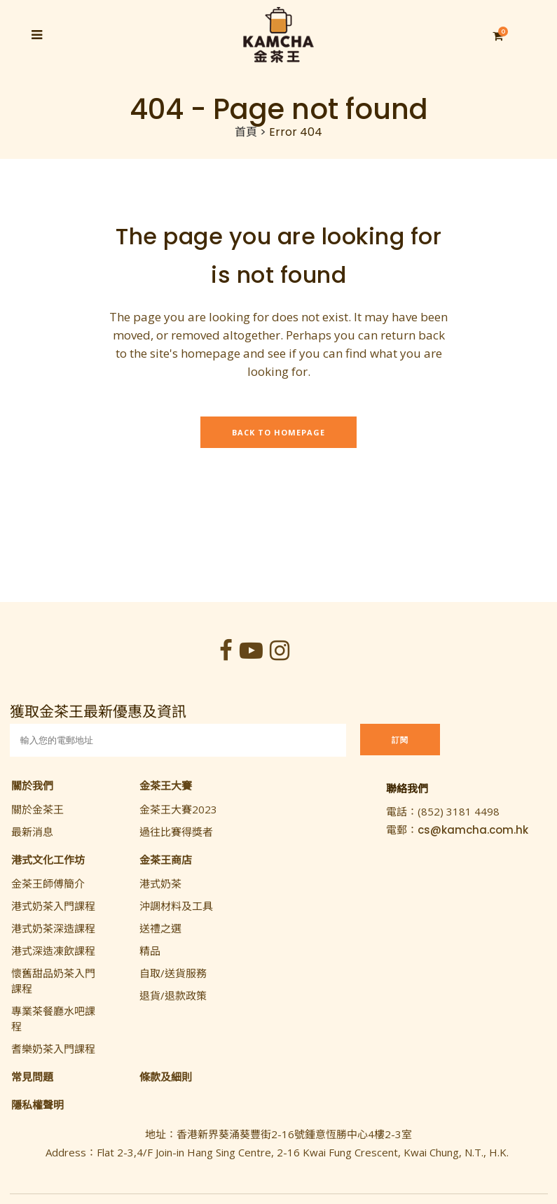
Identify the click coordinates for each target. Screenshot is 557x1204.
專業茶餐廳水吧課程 (53, 1018)
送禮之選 (160, 928)
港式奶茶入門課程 (53, 906)
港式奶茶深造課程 (53, 928)
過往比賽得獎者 (176, 832)
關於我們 (32, 785)
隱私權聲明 (37, 1105)
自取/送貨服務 (173, 973)
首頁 (246, 132)
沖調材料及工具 (176, 906)
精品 (149, 951)
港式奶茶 (160, 883)
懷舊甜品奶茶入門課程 (53, 980)
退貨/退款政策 (173, 995)
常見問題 (32, 1077)
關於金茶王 (37, 809)
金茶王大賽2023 (178, 809)
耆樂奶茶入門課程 (53, 1049)
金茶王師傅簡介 (48, 883)
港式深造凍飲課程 (53, 951)
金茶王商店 (165, 860)
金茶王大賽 (165, 785)
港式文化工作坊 (48, 860)
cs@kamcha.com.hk (473, 829)
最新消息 (32, 832)
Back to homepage (278, 432)
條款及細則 (165, 1077)
